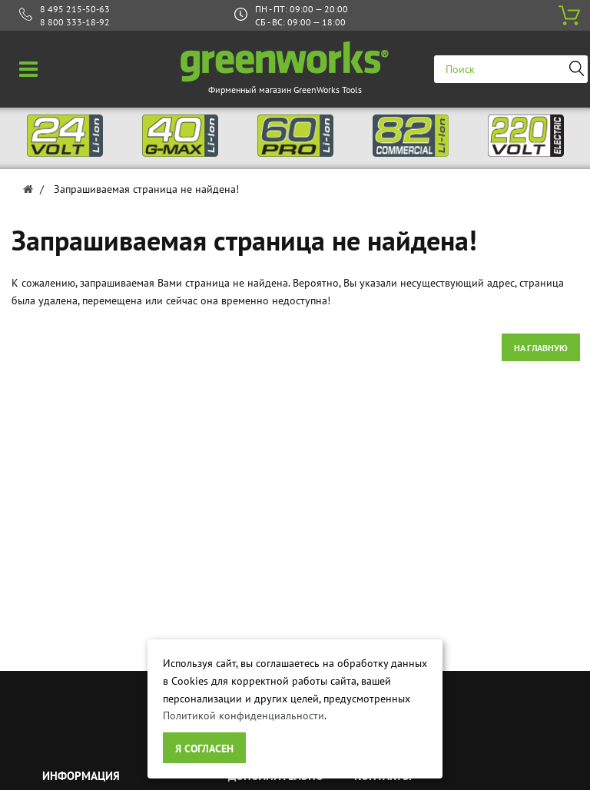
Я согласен (204, 748)
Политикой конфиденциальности (243, 715)
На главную (541, 348)
